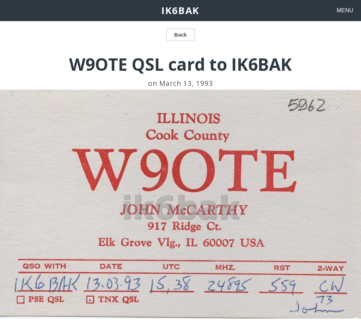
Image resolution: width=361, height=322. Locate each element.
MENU (345, 10)
